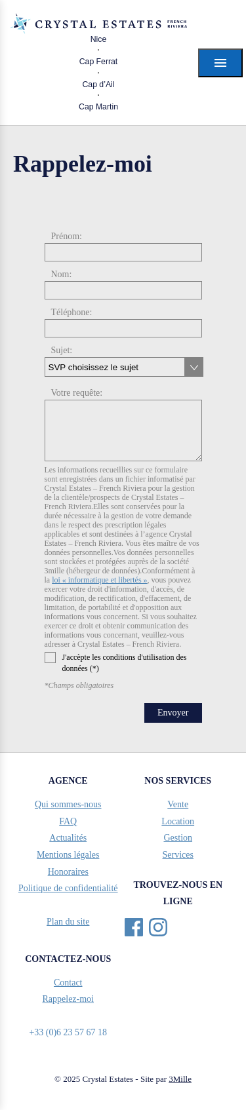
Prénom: (66, 236)
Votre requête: (77, 393)
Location (177, 821)
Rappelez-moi (68, 999)
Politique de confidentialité (68, 888)
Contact (68, 982)
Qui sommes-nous (68, 804)
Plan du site (68, 922)
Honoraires (68, 872)
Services (178, 855)
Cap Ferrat (98, 61)
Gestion (177, 838)
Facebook (133, 927)
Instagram (158, 927)
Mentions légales (68, 855)
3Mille (180, 1079)
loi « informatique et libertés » (99, 579)
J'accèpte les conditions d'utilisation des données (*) (116, 662)
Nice (99, 39)
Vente (177, 804)
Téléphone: (71, 312)
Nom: (61, 274)
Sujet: (62, 350)
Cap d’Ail (98, 84)
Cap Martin (98, 106)
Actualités (68, 838)
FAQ (68, 821)
